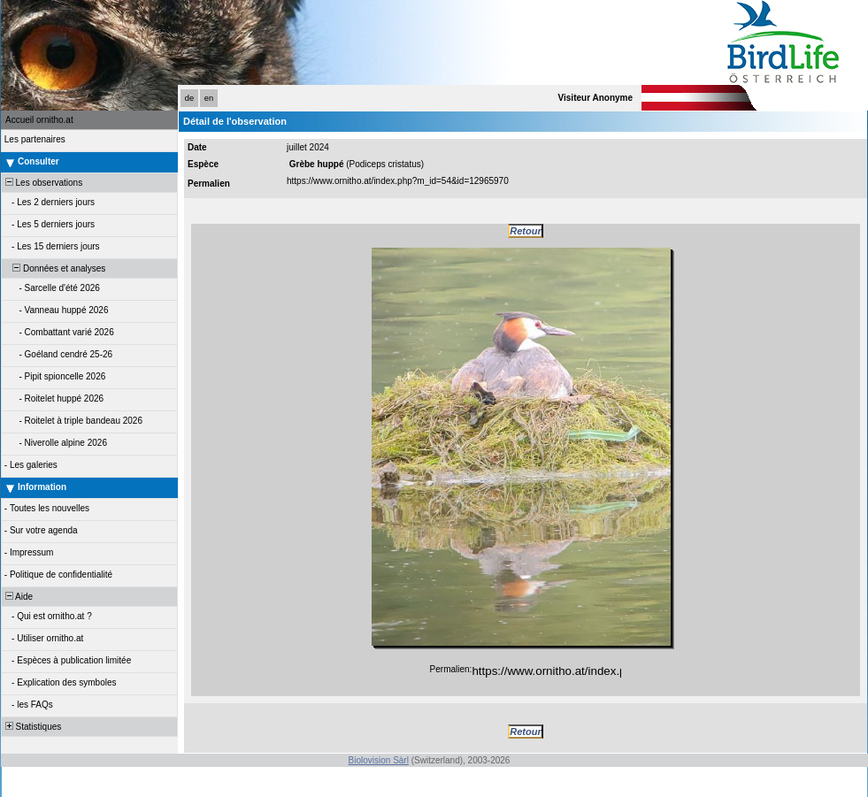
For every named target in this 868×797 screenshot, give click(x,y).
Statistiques (32, 727)
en (208, 98)
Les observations (42, 183)
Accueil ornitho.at (39, 120)
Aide (18, 597)
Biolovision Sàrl (379, 760)
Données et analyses (54, 268)
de (189, 98)
